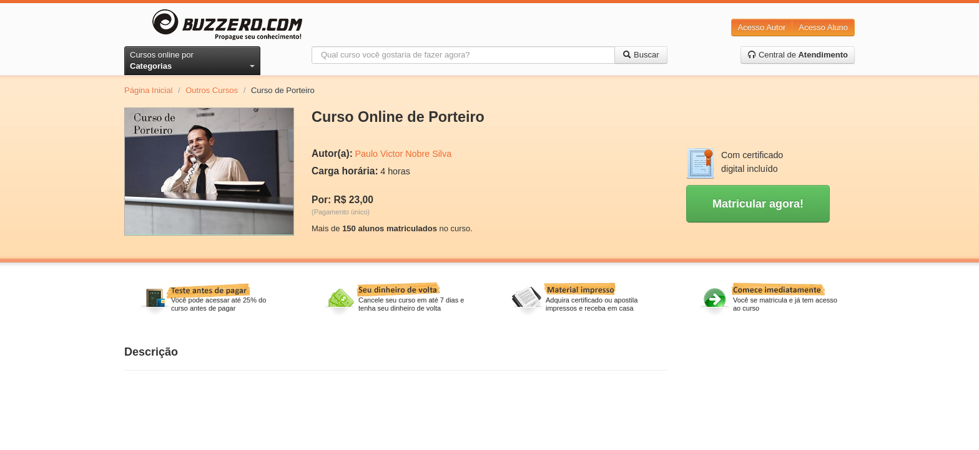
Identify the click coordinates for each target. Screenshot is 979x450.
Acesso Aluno (823, 27)
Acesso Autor (762, 27)
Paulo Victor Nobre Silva (403, 154)
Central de (797, 54)
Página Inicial (148, 90)
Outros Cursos (211, 90)
